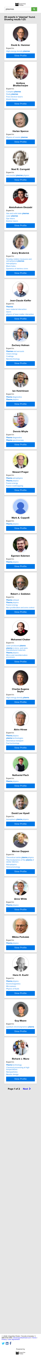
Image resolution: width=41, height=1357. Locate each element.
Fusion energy (12, 578)
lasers (8, 370)
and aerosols (15, 416)
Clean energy (11, 418)
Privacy (4, 1339)
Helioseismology (13, 1050)
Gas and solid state (17, 261)
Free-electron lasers (14, 111)
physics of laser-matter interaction (20, 373)
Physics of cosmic (17, 157)
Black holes (11, 320)
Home (34, 1338)
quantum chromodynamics (20, 1248)
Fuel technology (12, 892)
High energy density (18, 54)
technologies (14, 887)
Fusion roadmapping (14, 580)
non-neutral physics (17, 209)
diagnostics (14, 469)
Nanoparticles (12, 1307)
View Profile (20, 69)
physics (12, 471)
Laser (12, 264)
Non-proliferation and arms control (20, 736)
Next (27, 1325)
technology (14, 1300)
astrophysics (14, 573)
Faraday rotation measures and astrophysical (19, 314)
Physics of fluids (12, 1203)
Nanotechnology (13, 424)
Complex (13, 106)
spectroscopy (15, 523)
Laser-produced (16, 780)
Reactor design (12, 1309)
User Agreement (14, 1339)
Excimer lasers (12, 269)
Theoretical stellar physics (20, 1040)
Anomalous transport (14, 889)
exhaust (12, 729)
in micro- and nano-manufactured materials (17, 784)
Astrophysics (11, 318)
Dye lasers (10, 266)
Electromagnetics (13, 1198)
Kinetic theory (11, 113)
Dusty (12, 108)
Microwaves (11, 1201)
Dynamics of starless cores (17, 323)
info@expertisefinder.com (22, 1338)
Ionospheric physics (17, 988)
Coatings (10, 421)
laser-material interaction (16, 368)
